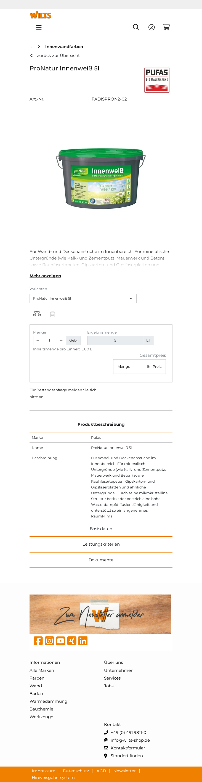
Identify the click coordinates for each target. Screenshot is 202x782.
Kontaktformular (124, 748)
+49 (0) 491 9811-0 (125, 733)
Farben (37, 678)
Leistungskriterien (101, 544)
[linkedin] (82, 642)
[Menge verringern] (38, 340)
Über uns (113, 662)
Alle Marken (42, 670)
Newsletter (125, 770)
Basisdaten (101, 528)
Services (112, 678)
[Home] (31, 46)
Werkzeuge (41, 716)
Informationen (45, 662)
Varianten (38, 289)
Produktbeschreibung (101, 424)
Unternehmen (119, 670)
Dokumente (101, 559)
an (41, 397)
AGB (102, 770)
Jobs (108, 685)
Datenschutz (76, 770)
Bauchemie (41, 709)
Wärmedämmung (48, 701)
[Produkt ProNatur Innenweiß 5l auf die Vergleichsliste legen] (37, 314)
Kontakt (112, 724)
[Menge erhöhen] (61, 340)
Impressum (44, 770)
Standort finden (123, 756)
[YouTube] (60, 642)
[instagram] (49, 642)
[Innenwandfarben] (64, 46)
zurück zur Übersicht (55, 55)
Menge (39, 332)
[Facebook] (38, 642)
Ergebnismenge (102, 332)
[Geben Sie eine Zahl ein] (49, 340)
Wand (36, 685)
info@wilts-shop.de (127, 740)
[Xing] (71, 642)
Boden (36, 693)
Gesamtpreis (153, 355)
